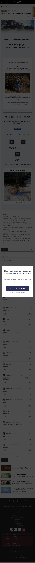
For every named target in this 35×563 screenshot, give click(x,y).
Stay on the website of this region (17, 292)
